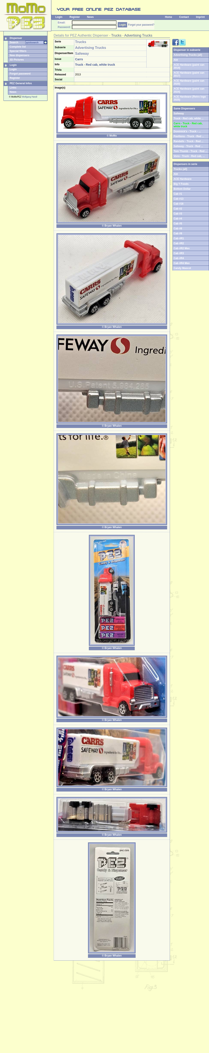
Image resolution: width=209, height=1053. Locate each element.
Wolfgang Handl (29, 97)
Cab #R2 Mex (182, 248)
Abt (176, 59)
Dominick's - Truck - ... (187, 131)
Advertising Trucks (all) (188, 54)
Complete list (18, 46)
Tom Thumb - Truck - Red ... (190, 151)
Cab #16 (178, 203)
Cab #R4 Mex (182, 263)
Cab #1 (178, 193)
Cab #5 (178, 223)
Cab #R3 (179, 253)
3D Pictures (17, 59)
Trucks (116, 35)
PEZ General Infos (21, 83)
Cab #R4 (179, 258)
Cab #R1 (179, 238)
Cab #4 (178, 218)
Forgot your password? (141, 24)
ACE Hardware (182, 178)
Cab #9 (178, 233)
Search (14, 42)
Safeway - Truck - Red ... (188, 146)
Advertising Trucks (138, 35)
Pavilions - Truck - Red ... (189, 136)
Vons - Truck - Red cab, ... (189, 156)
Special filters (18, 51)
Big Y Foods (181, 183)
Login (58, 17)
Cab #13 (178, 198)
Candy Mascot (182, 268)
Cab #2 (178, 208)
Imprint (200, 17)
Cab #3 (178, 213)
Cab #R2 (179, 243)
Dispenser (16, 38)
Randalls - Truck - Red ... (188, 141)
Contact (184, 17)
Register (75, 17)
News (90, 17)
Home (168, 17)
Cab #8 (178, 228)
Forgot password (20, 73)
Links (13, 87)
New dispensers (19, 55)
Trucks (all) (180, 169)
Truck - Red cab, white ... (189, 118)
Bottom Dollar (182, 188)
